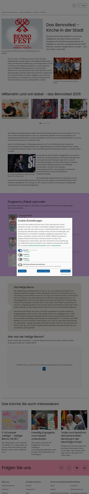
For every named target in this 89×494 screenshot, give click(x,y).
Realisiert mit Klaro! (65, 274)
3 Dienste (26, 252)
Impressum (56, 245)
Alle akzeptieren (65, 271)
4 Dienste (26, 260)
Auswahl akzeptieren (43, 271)
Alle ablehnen (22, 271)
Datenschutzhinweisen (37, 245)
